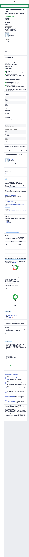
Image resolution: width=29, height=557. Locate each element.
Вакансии (7, 333)
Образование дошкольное (8, 25)
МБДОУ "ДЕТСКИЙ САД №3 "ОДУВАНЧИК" (11, 315)
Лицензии (7, 216)
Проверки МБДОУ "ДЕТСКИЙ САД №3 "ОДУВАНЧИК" (15, 258)
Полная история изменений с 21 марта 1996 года (11, 374)
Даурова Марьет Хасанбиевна (11, 382)
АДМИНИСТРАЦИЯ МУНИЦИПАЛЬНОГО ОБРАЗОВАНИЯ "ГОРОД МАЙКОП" (15, 38)
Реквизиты (7, 94)
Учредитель (7, 169)
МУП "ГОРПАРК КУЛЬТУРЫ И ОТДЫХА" (10, 201)
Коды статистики (8, 121)
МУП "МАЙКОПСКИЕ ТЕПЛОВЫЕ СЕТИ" (10, 195)
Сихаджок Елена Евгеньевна (13, 34)
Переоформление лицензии (10, 231)
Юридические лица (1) (8, 171)
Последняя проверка (8, 277)
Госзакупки (7, 235)
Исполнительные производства (11, 321)
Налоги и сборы (8, 327)
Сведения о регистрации (10, 108)
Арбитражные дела (9, 288)
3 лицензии (22, 219)
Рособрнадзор (8, 222)
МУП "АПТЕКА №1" (7, 207)
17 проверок (14, 262)
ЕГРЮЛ (7, 221)
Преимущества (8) (7, 66)
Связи (6, 178)
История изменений (9, 372)
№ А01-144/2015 (8, 312)
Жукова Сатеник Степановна (11, 396)
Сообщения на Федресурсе (10, 225)
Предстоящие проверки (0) (15, 277)
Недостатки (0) (13, 66)
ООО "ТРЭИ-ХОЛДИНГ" (9, 317)
